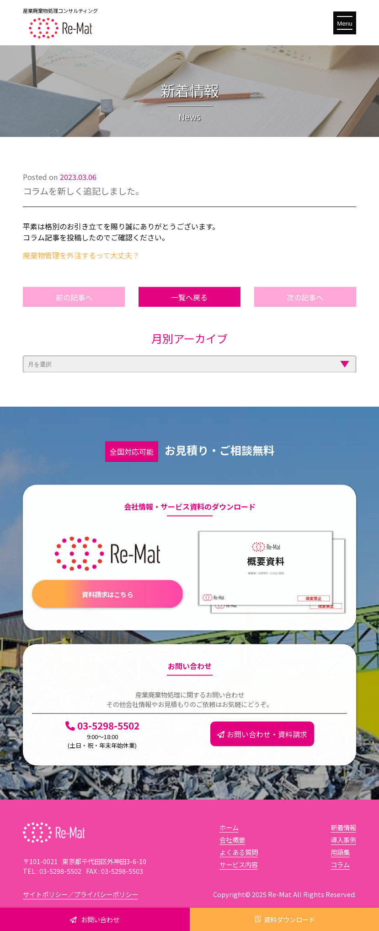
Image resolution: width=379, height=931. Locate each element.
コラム (340, 864)
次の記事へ (305, 309)
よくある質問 (238, 852)
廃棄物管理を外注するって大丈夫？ (81, 255)
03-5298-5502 (102, 746)
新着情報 (343, 827)
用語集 (340, 852)
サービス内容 (238, 864)
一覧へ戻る (189, 309)
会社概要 (232, 839)
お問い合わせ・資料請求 (262, 745)
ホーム (229, 827)
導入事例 (343, 839)
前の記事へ (74, 309)
